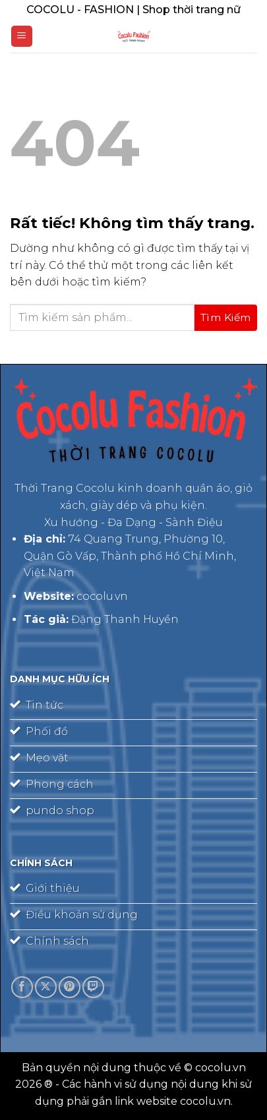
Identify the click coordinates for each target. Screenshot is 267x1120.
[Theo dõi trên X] (46, 987)
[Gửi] (225, 318)
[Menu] (21, 36)
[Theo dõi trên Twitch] (93, 987)
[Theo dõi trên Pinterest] (69, 987)
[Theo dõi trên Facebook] (22, 987)
